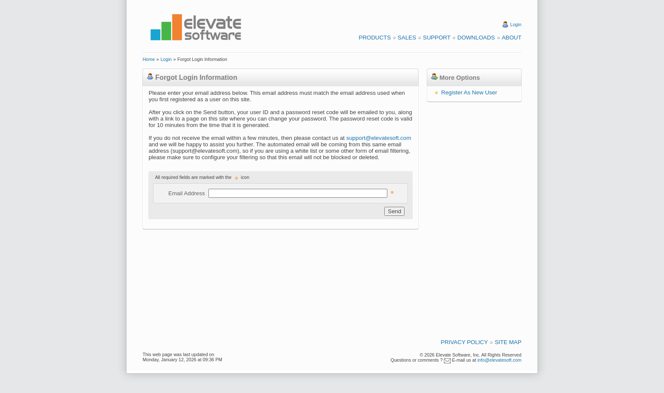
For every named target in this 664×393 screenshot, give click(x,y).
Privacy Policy (464, 342)
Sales (407, 37)
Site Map (508, 342)
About (512, 37)
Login (516, 24)
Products (375, 37)
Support (436, 37)
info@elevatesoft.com (499, 360)
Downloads (476, 37)
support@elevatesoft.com (378, 138)
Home (148, 59)
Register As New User (469, 92)
